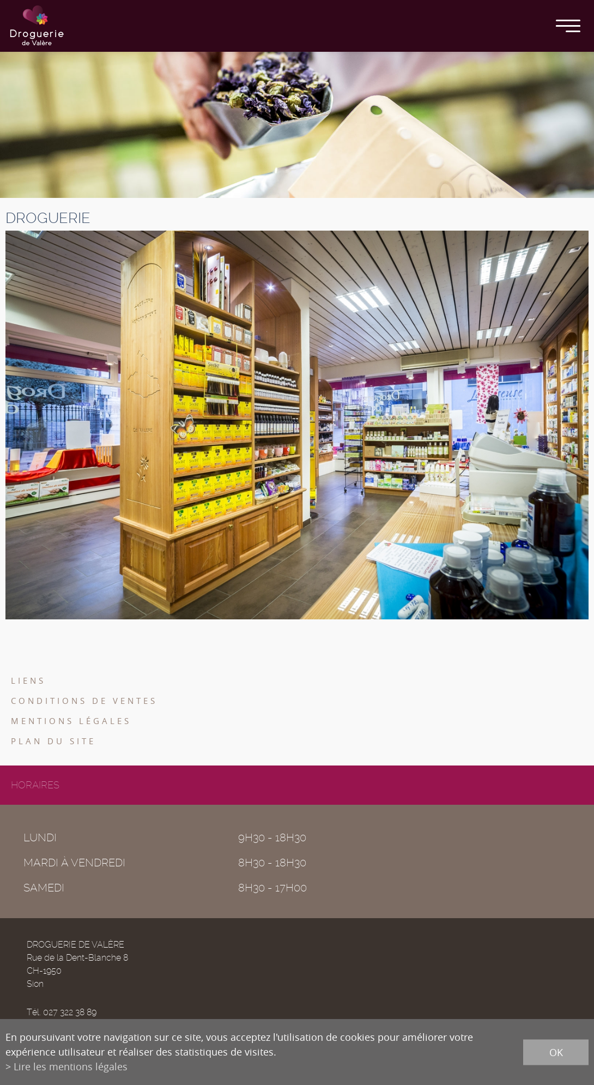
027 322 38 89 (69, 1012)
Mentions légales (71, 720)
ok (556, 1051)
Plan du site (53, 741)
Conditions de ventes (84, 700)
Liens (28, 680)
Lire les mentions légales (71, 1066)
